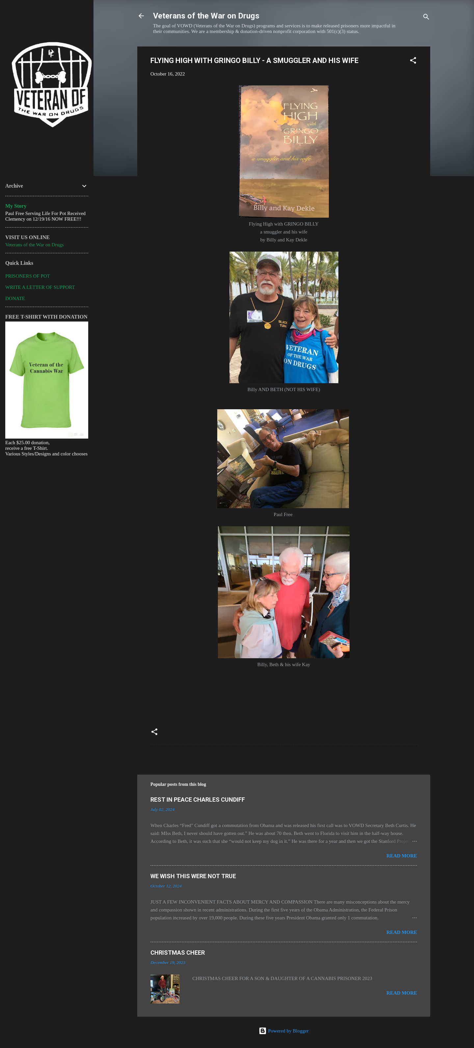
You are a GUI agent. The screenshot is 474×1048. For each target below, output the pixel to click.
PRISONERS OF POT (27, 276)
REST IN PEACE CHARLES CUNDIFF (197, 799)
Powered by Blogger (283, 1030)
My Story (15, 206)
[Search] (426, 18)
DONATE (15, 298)
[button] (413, 61)
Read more (401, 855)
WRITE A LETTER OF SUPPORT (40, 287)
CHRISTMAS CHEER (177, 952)
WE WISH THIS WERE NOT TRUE (193, 876)
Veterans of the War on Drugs (206, 15)
